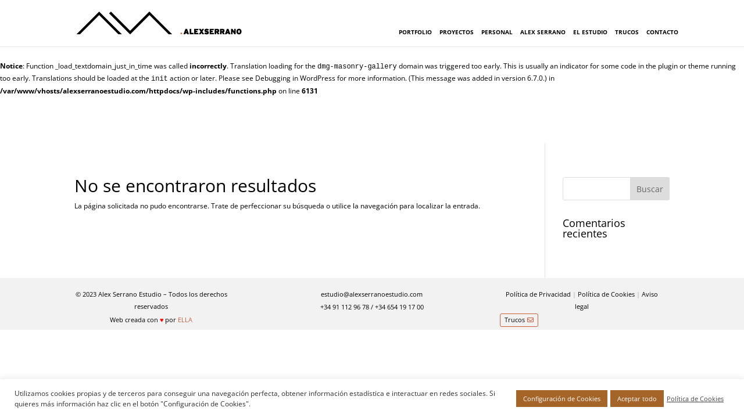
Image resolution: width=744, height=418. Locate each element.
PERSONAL (497, 32)
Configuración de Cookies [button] (561, 398)
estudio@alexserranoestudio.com (372, 294)
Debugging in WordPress (295, 78)
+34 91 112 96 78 (344, 306)
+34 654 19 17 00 (399, 306)
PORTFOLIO (415, 32)
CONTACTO (662, 32)
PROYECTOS (456, 32)
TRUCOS (627, 32)
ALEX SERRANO (543, 32)
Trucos (515, 319)
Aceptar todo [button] (637, 398)
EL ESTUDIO (590, 32)
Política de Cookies (606, 294)
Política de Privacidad (538, 294)
